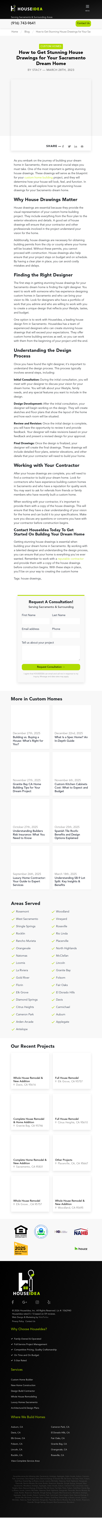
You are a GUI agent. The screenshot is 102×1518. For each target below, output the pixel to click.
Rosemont (22, 912)
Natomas (21, 956)
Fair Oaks (62, 985)
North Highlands (66, 948)
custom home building (38, 177)
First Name (28, 615)
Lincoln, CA (16, 1450)
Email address (30, 629)
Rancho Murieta (26, 941)
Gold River (22, 978)
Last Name (58, 615)
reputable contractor (71, 559)
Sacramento (44, 1477)
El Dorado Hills (65, 992)
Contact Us (80, 23)
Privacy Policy (18, 1322)
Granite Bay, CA (59, 1444)
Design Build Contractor (23, 1391)
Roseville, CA (57, 1456)
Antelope (22, 1029)
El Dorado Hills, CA (60, 1433)
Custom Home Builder (22, 1380)
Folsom (60, 978)
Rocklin (20, 934)
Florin (19, 985)
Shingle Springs (25, 926)
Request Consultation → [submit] (51, 667)
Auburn (60, 1015)
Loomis (20, 963)
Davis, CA (16, 1433)
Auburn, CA (17, 1427)
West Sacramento (27, 919)
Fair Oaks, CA (58, 1439)
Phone (56, 629)
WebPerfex (43, 1318)
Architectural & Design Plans (25, 1408)
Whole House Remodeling (24, 1397)
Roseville (61, 926)
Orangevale (23, 948)
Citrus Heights (25, 1007)
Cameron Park (25, 1015)
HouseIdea (25, 1311)
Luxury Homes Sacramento (24, 1403)
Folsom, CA (16, 1444)
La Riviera (22, 970)
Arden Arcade (24, 1022)
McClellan (62, 956)
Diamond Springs (27, 1000)
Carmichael (63, 1007)
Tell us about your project (38, 643)
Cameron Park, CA (60, 1427)
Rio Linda (62, 934)
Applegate (62, 1022)
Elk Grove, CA (18, 1439)
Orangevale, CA (59, 1450)
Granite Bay (63, 970)
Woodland (62, 912)
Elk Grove (22, 992)
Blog (27, 32)
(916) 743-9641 (23, 23)
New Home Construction (23, 1386)
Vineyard (61, 919)
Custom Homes (51, 46)
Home (14, 32)
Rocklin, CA (16, 1456)
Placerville (62, 941)
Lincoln (60, 963)
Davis (59, 1000)
